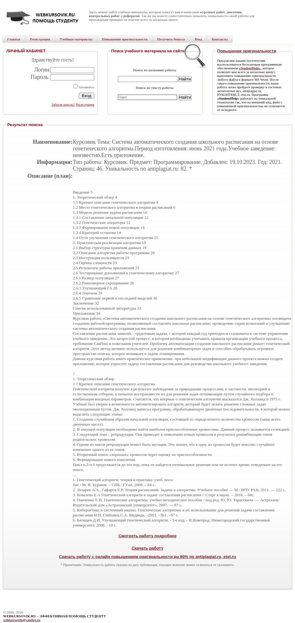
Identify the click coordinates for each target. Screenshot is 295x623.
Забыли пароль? (63, 104)
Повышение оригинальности (246, 51)
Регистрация (85, 104)
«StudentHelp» (250, 68)
